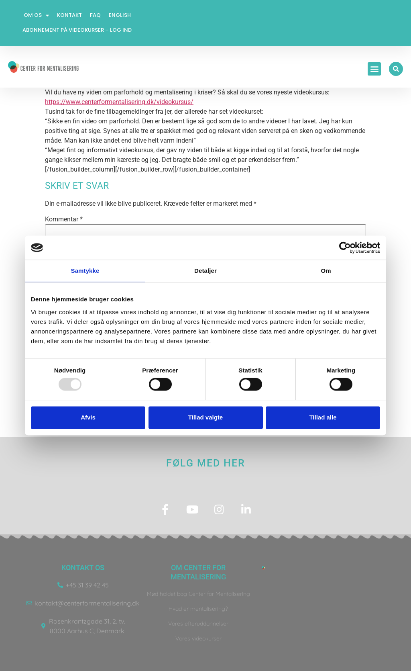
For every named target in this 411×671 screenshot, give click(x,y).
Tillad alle (322, 417)
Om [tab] (326, 270)
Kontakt (69, 15)
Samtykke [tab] (85, 270)
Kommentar (64, 219)
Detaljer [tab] (205, 270)
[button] (374, 69)
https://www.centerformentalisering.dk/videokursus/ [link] (119, 102)
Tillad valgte (205, 417)
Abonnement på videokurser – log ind (77, 30)
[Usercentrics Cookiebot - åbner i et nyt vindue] (345, 247)
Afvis (88, 417)
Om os (36, 15)
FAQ (95, 15)
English (120, 15)
